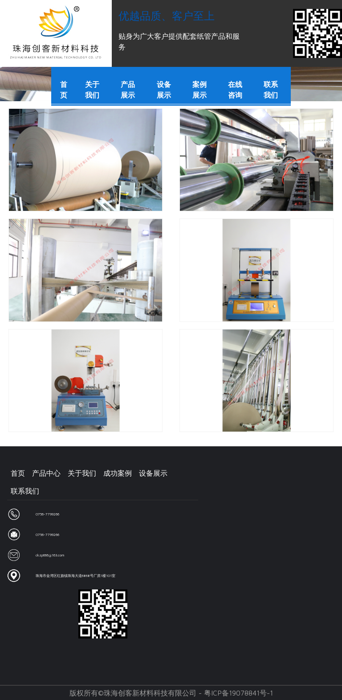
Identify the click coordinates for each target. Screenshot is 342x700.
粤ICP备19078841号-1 (238, 693)
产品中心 (46, 473)
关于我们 (82, 473)
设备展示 (153, 473)
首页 (18, 473)
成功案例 (117, 473)
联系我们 (25, 491)
